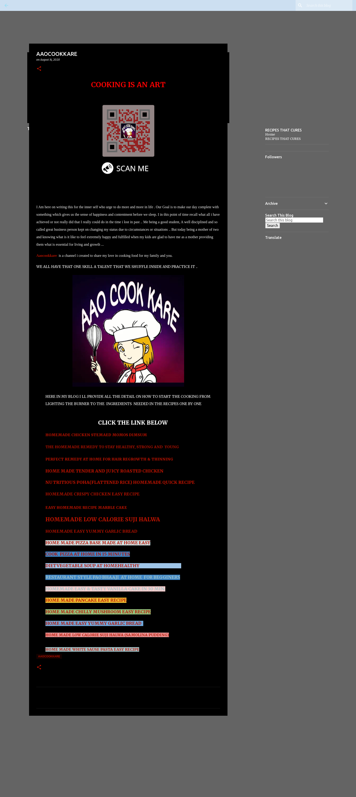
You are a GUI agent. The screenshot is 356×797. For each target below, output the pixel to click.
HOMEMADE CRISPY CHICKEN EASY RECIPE (92, 494)
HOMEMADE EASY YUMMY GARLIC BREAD (91, 531)
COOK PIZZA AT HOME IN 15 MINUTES (87, 554)
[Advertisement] (128, 754)
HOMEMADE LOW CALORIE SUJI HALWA (102, 519)
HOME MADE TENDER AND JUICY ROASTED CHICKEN (104, 471)
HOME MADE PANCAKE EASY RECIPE (85, 600)
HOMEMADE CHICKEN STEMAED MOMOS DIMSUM (96, 435)
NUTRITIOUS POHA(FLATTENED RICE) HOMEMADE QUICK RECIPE (120, 482)
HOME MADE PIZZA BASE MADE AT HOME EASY (97, 542)
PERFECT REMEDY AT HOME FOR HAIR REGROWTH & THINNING (109, 459)
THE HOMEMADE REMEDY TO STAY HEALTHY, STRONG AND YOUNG (112, 447)
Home (270, 134)
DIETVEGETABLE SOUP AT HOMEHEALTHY (92, 565)
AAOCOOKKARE (49, 656)
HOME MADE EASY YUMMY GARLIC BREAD (93, 623)
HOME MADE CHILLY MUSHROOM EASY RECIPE (98, 611)
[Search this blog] (328, 5)
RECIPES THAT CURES (283, 139)
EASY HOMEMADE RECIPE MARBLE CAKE (86, 507)
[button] (39, 69)
